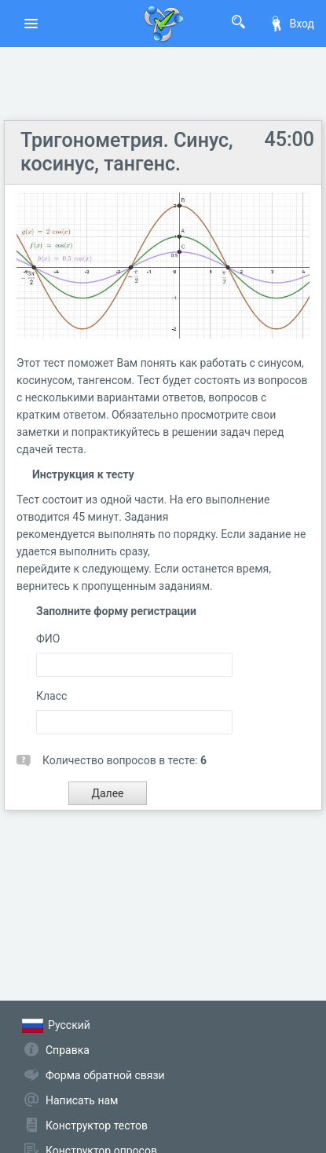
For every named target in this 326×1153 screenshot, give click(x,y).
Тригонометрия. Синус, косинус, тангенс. (126, 152)
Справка (68, 1050)
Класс (51, 696)
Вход (291, 23)
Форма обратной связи (105, 1075)
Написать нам (82, 1100)
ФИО (48, 638)
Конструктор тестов (97, 1125)
